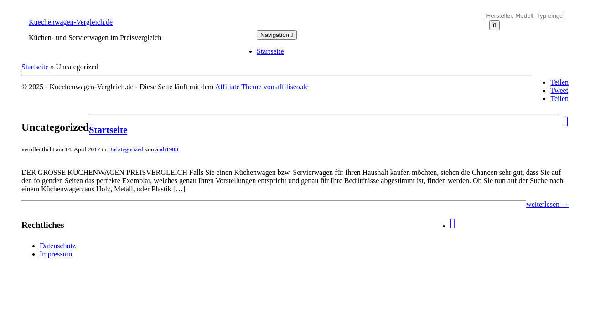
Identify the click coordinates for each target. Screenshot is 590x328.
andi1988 (166, 149)
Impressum (56, 254)
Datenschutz (58, 246)
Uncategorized (126, 149)
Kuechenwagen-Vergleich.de (71, 22)
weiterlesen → (547, 204)
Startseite (270, 51)
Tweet (559, 90)
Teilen (559, 82)
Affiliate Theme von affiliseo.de (262, 87)
